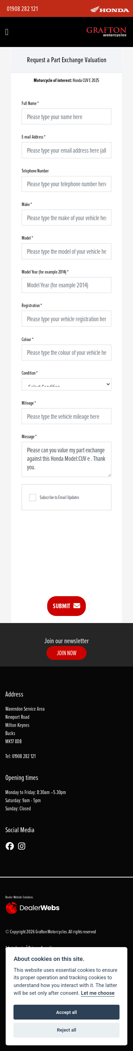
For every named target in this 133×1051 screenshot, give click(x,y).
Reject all (66, 1030)
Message (29, 436)
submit (66, 606)
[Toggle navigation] (6, 32)
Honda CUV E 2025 (66, 80)
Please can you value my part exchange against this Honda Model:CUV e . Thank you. (66, 459)
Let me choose (98, 993)
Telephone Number (35, 170)
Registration (32, 305)
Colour (27, 339)
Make (27, 204)
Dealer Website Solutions (19, 896)
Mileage (29, 402)
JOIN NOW (67, 652)
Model (27, 237)
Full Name (30, 103)
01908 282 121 (22, 8)
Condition (30, 372)
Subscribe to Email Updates (54, 497)
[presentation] (75, 548)
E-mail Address (33, 136)
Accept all (66, 1012)
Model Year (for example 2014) (45, 271)
